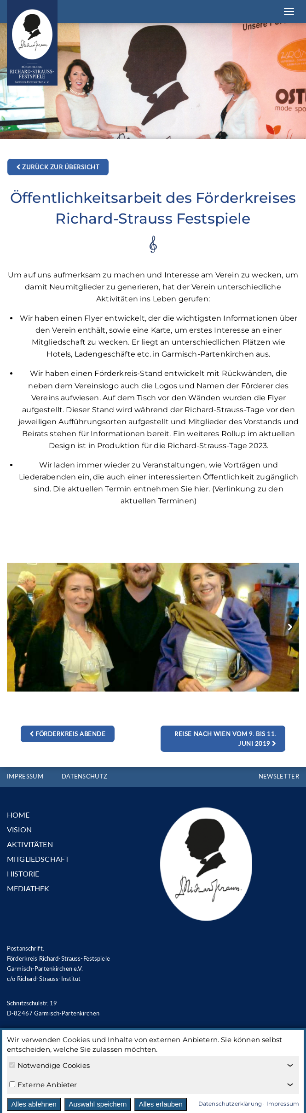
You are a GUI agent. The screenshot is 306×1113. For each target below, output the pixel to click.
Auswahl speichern (98, 1104)
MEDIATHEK (28, 888)
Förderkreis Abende (67, 734)
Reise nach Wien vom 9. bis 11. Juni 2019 (225, 738)
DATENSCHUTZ (85, 776)
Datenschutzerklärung (230, 1103)
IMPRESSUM (25, 776)
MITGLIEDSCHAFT (38, 858)
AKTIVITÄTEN (30, 844)
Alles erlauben (161, 1104)
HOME (18, 814)
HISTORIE (23, 873)
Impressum (282, 1103)
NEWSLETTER (279, 776)
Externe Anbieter (43, 1084)
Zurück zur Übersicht (57, 167)
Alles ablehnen (34, 1104)
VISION (19, 829)
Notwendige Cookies (49, 1065)
